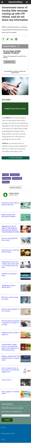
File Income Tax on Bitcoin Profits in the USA (10, 204)
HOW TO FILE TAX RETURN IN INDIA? (9, 215)
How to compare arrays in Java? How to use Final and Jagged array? (10, 370)
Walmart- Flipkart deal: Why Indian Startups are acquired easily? (11, 358)
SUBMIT (7, 420)
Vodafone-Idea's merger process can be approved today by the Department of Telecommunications (10, 347)
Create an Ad (9, 62)
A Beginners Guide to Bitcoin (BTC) (8, 286)
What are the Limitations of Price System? (10, 310)
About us (3, 427)
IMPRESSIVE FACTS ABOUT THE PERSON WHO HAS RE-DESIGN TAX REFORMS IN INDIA (11, 229)
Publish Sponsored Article (8, 433)
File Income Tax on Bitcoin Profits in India (10, 251)
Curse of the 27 (6, 380)
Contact (3, 439)
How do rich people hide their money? (9, 239)
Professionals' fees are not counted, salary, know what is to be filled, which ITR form (10, 264)
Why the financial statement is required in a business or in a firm (11, 322)
